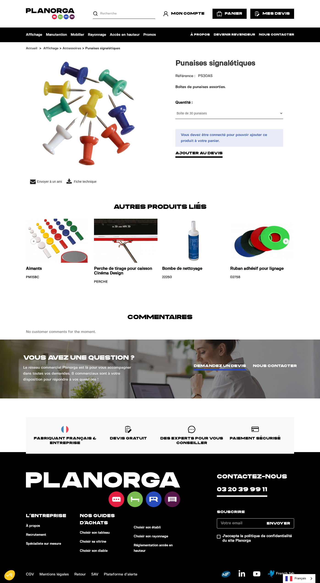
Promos (149, 34)
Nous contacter (276, 34)
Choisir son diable (94, 551)
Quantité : (184, 102)
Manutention (56, 34)
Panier (229, 13)
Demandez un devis (220, 366)
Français (295, 578)
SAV (94, 574)
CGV (30, 574)
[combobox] (299, 578)
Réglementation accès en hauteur (153, 548)
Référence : (185, 76)
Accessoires (72, 48)
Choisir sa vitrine (93, 541)
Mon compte (183, 13)
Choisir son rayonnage (151, 536)
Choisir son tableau (95, 532)
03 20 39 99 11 (242, 489)
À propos (200, 34)
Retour (80, 574)
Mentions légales (54, 574)
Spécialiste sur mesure (43, 543)
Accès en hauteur (125, 34)
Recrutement (36, 534)
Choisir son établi (147, 527)
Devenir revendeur (234, 34)
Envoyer (278, 523)
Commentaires (160, 317)
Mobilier (77, 34)
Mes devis (272, 13)
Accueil (31, 48)
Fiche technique (81, 182)
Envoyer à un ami (46, 182)
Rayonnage (97, 34)
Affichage (34, 34)
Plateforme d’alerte (120, 574)
